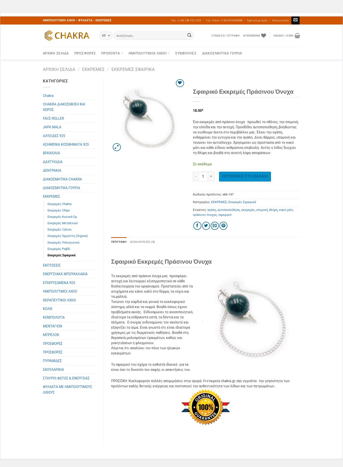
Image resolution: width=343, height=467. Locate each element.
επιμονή (262, 210)
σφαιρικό (225, 215)
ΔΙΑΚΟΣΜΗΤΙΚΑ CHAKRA (62, 179)
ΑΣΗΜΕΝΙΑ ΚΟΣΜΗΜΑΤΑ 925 (66, 144)
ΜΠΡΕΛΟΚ (51, 335)
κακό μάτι (286, 210)
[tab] (119, 241)
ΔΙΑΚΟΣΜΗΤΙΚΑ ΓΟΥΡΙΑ (222, 53)
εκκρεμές (248, 210)
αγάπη (211, 210)
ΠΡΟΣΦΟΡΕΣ (85, 53)
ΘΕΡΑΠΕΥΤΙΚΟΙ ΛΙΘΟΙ (59, 300)
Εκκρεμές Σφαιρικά (133, 69)
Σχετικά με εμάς (257, 20)
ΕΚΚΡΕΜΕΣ (93, 69)
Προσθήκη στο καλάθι (245, 176)
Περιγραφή (119, 242)
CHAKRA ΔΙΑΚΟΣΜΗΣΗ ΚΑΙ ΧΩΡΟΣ (64, 107)
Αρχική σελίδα (59, 69)
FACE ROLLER (53, 118)
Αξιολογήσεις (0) (142, 242)
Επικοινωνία (280, 20)
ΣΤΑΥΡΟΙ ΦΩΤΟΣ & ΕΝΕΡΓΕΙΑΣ (66, 378)
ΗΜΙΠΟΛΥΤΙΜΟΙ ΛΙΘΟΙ (149, 53)
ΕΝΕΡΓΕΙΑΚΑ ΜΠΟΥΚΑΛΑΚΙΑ (65, 274)
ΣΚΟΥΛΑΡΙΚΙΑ (53, 370)
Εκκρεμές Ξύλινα (59, 229)
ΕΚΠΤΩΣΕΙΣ (52, 265)
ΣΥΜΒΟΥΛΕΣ (185, 53)
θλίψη (273, 210)
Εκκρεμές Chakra (60, 204)
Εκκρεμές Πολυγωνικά (63, 242)
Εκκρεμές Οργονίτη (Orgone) (68, 236)
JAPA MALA (52, 127)
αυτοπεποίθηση (229, 210)
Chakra (48, 96)
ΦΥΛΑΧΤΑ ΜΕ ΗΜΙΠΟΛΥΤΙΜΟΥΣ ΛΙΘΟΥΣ (67, 389)
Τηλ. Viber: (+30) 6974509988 (224, 20)
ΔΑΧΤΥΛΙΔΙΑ (52, 162)
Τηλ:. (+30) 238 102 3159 (186, 20)
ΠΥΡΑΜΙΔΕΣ (52, 361)
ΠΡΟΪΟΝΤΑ (112, 53)
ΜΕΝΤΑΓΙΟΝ (52, 326)
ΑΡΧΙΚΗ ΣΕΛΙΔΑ (56, 53)
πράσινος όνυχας (205, 215)
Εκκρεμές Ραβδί (59, 249)
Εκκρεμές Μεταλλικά (63, 223)
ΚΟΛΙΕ (47, 309)
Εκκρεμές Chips (59, 210)
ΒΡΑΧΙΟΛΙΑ (51, 153)
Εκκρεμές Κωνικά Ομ (62, 217)
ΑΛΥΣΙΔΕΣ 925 (54, 136)
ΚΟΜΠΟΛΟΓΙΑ (54, 317)
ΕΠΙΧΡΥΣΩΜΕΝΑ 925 (59, 283)
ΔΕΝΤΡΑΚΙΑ (52, 170)
